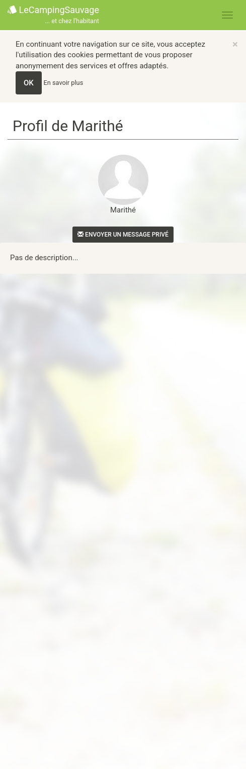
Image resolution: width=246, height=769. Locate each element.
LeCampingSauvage (53, 15)
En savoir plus (64, 82)
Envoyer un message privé (123, 234)
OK (29, 82)
